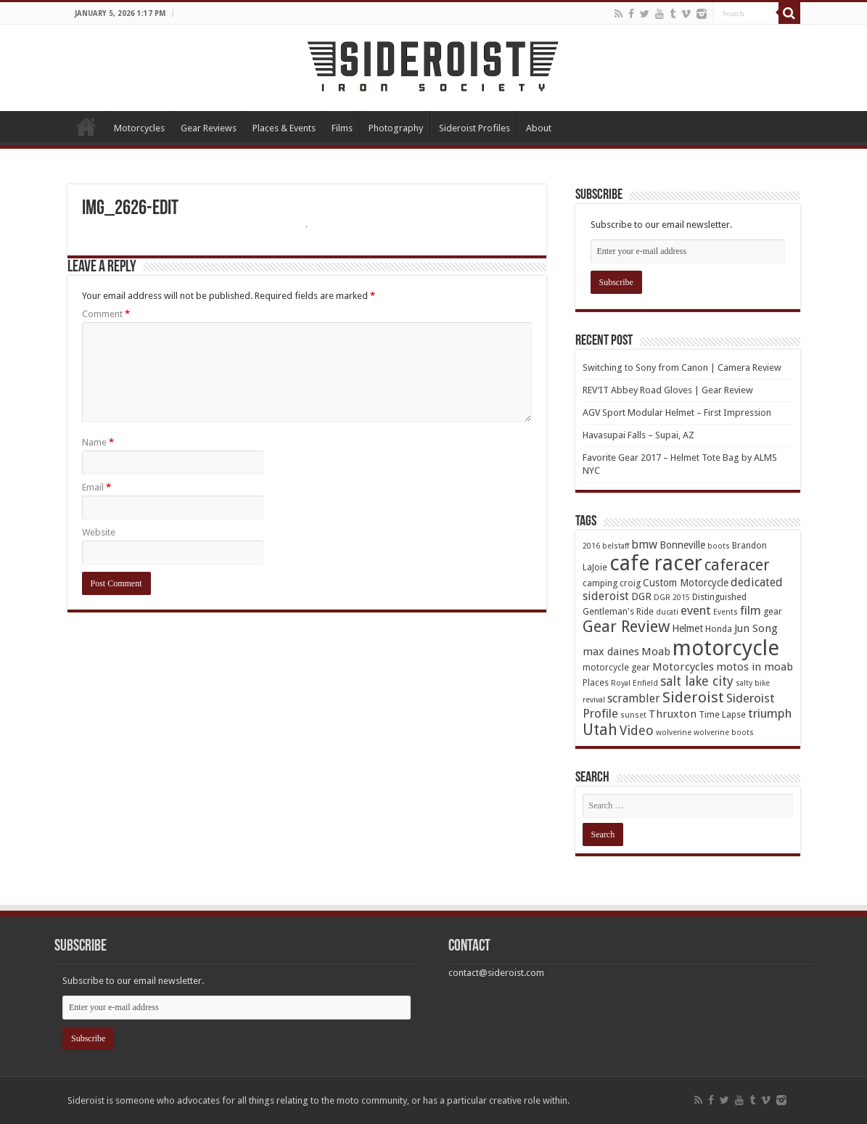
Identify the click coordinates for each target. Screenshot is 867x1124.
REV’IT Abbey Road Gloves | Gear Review (668, 390)
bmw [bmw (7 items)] (644, 544)
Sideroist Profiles (474, 128)
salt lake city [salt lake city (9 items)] (697, 681)
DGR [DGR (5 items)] (641, 596)
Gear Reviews (209, 128)
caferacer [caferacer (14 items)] (737, 565)
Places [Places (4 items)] (596, 682)
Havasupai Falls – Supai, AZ (638, 435)
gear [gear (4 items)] (772, 611)
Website (98, 532)
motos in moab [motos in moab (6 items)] (754, 666)
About (538, 128)
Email (96, 487)
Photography (396, 128)
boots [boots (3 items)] (718, 546)
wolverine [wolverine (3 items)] (673, 732)
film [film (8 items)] (750, 610)
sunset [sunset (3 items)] (633, 715)
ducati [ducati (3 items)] (667, 612)
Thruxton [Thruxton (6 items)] (673, 714)
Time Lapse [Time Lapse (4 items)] (722, 714)
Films (342, 128)
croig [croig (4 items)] (630, 583)
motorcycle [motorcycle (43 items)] (726, 648)
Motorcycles (139, 128)
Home (86, 126)
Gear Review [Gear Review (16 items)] (626, 627)
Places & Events (284, 128)
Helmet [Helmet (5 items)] (687, 628)
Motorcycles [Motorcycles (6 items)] (683, 666)
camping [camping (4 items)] (600, 583)
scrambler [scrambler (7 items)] (633, 698)
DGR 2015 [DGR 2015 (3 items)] (672, 597)
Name (98, 442)
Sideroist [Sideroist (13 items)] (693, 697)
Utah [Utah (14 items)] (600, 730)
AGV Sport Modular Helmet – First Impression (677, 412)
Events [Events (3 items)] (725, 612)
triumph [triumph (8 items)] (770, 713)
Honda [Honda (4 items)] (718, 628)
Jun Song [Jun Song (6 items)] (756, 628)
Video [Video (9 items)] (637, 730)
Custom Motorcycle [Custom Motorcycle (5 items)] (685, 582)
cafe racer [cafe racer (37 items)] (655, 563)
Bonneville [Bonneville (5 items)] (682, 545)
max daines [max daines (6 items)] (611, 651)
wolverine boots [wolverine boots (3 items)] (724, 732)
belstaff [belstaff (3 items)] (615, 546)
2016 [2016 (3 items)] (591, 546)
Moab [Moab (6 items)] (655, 651)
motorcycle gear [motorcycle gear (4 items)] (616, 667)
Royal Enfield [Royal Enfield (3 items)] (634, 683)
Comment (106, 313)
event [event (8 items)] (696, 610)
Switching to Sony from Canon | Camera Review (682, 367)
